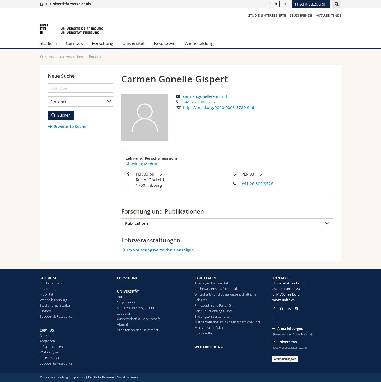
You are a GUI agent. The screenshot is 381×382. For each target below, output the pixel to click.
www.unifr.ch (283, 299)
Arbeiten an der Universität (137, 330)
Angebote (47, 341)
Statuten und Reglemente (136, 307)
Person (95, 56)
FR (268, 4)
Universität (133, 43)
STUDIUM (48, 278)
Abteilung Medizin (141, 163)
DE (275, 4)
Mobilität (46, 294)
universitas (287, 341)
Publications (136, 223)
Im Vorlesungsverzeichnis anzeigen (160, 250)
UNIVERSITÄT (128, 291)
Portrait (123, 296)
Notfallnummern (127, 377)
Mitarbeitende (328, 15)
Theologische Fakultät (211, 283)
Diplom (45, 311)
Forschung (102, 43)
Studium (48, 43)
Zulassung (48, 288)
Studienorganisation (55, 305)
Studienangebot (52, 283)
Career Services (51, 357)
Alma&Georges (290, 328)
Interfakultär (203, 333)
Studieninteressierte (267, 15)
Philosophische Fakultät (212, 305)
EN (284, 4)
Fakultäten (164, 43)
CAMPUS (47, 330)
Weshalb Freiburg (53, 299)
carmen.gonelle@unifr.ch (206, 96)
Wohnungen (49, 352)
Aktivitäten (48, 335)
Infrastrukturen (51, 346)
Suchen (64, 115)
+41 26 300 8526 (199, 101)
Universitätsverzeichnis (70, 4)
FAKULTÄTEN (205, 278)
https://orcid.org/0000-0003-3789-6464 (220, 107)
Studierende (301, 15)
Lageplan (124, 313)
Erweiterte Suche (70, 126)
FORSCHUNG (127, 278)
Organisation (127, 302)
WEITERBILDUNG (208, 346)
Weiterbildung (199, 43)
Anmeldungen (285, 359)
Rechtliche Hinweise (101, 377)
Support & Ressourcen (57, 316)
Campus (74, 43)
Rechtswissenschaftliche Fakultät (219, 288)
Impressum (78, 377)
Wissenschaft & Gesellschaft (138, 318)
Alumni (122, 324)
